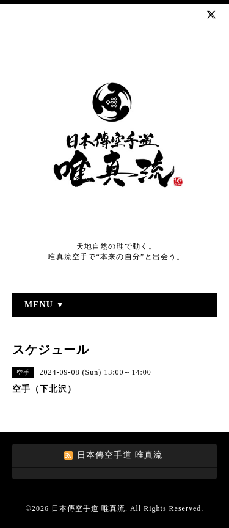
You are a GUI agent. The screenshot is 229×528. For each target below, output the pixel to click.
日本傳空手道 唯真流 (88, 508)
